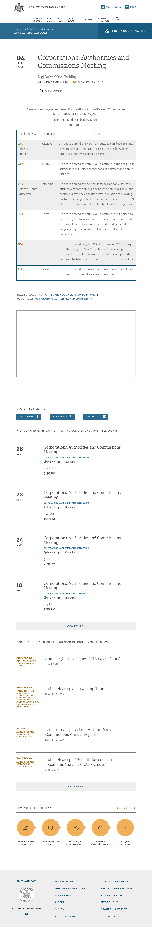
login (133, 8)
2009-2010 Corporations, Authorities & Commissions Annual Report (78, 738)
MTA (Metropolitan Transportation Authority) (26, 669)
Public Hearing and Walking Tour (74, 694)
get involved (113, 8)
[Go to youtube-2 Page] (26, 919)
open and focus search (133, 21)
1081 (20, 149)
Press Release (24, 663)
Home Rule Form (112, 901)
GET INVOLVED (110, 922)
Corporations (86, 300)
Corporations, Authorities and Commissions (63, 304)
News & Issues (21, 21)
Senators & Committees (45, 21)
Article (20, 734)
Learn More (122, 813)
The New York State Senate (46, 7)
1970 (20, 219)
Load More (74, 631)
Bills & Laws (69, 21)
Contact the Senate (114, 887)
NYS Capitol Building (62, 467)
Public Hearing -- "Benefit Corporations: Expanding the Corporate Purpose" (79, 767)
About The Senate (118, 21)
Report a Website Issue (117, 894)
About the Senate (66, 922)
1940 (20, 189)
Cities (19, 697)
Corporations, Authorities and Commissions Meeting (82, 455)
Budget (59, 908)
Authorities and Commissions (58, 300)
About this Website (114, 915)
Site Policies (109, 908)
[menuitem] (21, 21)
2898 (20, 274)
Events (94, 21)
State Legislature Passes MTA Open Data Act (84, 664)
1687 (20, 169)
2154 (20, 249)
